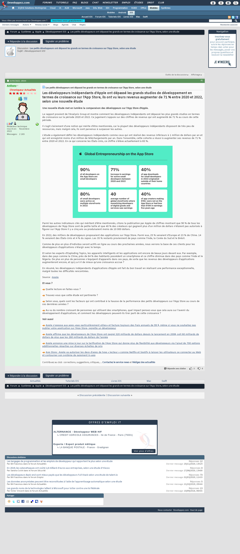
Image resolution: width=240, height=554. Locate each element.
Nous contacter (165, 510)
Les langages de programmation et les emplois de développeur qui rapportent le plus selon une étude (60, 461)
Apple (38, 32)
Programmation (120, 8)
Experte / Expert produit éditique (75, 444)
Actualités (35, 381)
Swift (145, 17)
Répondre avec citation (175, 368)
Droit (150, 2)
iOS (131, 12)
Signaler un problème (57, 41)
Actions (26, 25)
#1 (202, 80)
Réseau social (41, 25)
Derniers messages (10, 25)
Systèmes (165, 8)
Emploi (125, 2)
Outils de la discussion (176, 75)
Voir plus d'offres (144, 451)
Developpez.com (181, 510)
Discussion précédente (92, 395)
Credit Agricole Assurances (79, 435)
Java (87, 8)
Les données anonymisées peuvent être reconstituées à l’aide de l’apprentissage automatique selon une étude (64, 481)
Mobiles (154, 8)
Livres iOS (128, 17)
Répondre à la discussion (23, 41)
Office (143, 8)
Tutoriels (62, 2)
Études (138, 2)
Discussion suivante (118, 395)
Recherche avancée (229, 25)
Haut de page (196, 510)
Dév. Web (97, 8)
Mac (138, 17)
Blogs (84, 2)
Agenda (65, 25)
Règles (83, 25)
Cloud (52, 8)
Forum (13, 32)
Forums (47, 2)
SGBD (134, 8)
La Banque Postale (72, 447)
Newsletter (110, 2)
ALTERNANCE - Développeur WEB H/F (78, 431)
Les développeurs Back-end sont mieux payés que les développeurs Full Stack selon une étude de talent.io (62, 475)
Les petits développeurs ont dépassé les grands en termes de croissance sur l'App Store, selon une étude (83, 48)
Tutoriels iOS (114, 17)
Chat (95, 2)
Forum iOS (100, 17)
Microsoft (77, 8)
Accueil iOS (87, 17)
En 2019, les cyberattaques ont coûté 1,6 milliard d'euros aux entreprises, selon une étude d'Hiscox (58, 468)
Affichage (195, 75)
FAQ (74, 2)
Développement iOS (55, 32)
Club (161, 2)
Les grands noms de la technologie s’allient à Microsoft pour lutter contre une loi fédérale (53, 488)
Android (122, 12)
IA (60, 8)
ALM (67, 8)
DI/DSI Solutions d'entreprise (32, 8)
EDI (107, 8)
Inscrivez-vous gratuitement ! (67, 21)
